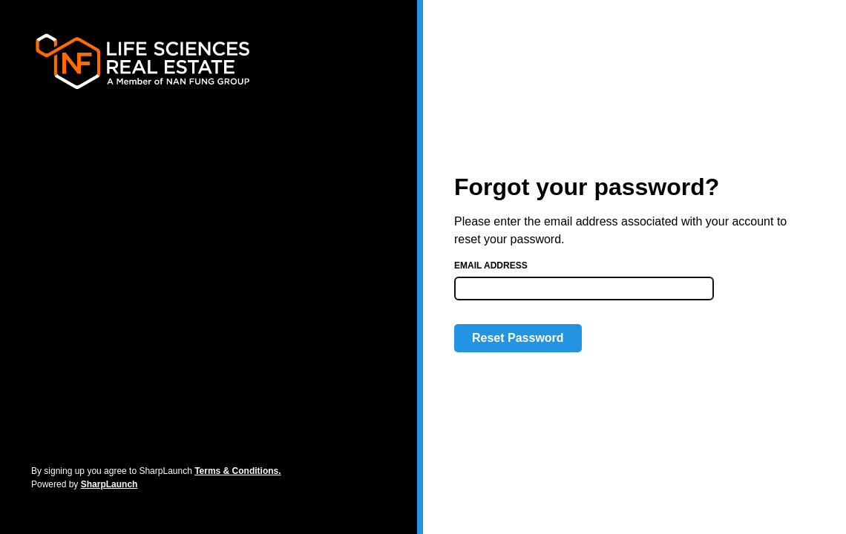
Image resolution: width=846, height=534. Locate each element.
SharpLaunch (109, 484)
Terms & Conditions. (237, 471)
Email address (491, 265)
